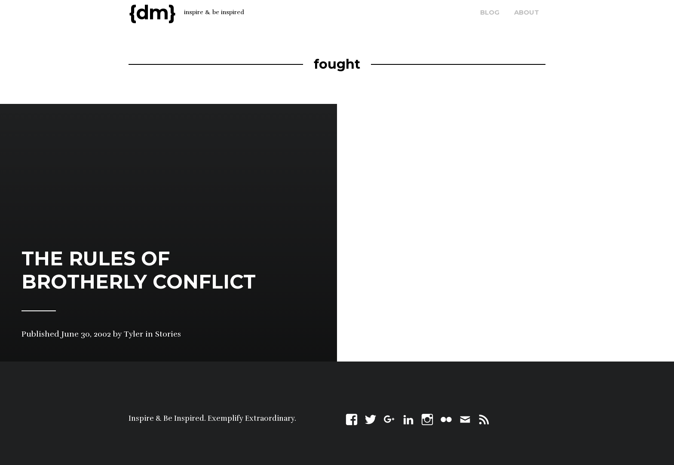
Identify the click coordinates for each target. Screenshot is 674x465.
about (526, 12)
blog (489, 12)
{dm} (152, 12)
